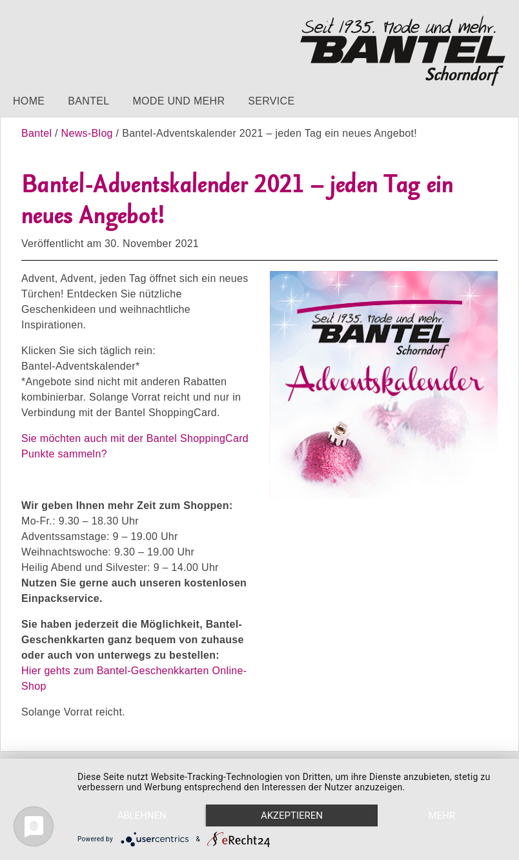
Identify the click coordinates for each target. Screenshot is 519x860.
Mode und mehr (178, 100)
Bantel (88, 100)
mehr (442, 815)
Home (29, 100)
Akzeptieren (292, 815)
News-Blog (87, 133)
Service (271, 100)
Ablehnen (141, 815)
